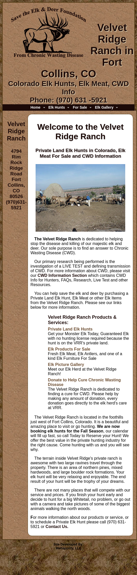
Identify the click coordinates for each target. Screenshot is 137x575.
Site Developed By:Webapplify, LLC (69, 546)
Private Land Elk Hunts (70, 329)
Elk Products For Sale (69, 349)
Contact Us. (57, 526)
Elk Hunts (56, 107)
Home (35, 107)
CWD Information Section (62, 275)
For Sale (80, 107)
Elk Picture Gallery (66, 364)
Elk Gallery (104, 107)
